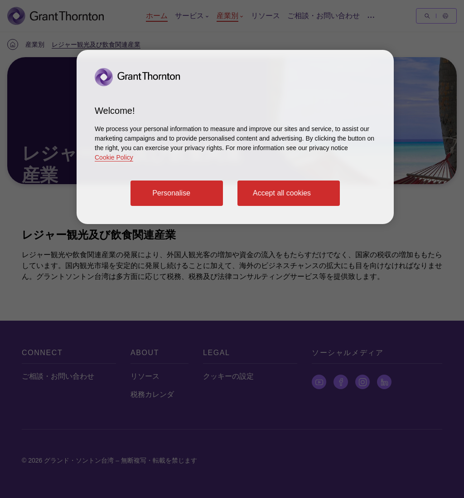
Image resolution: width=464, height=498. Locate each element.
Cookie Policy (114, 157)
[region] (235, 137)
